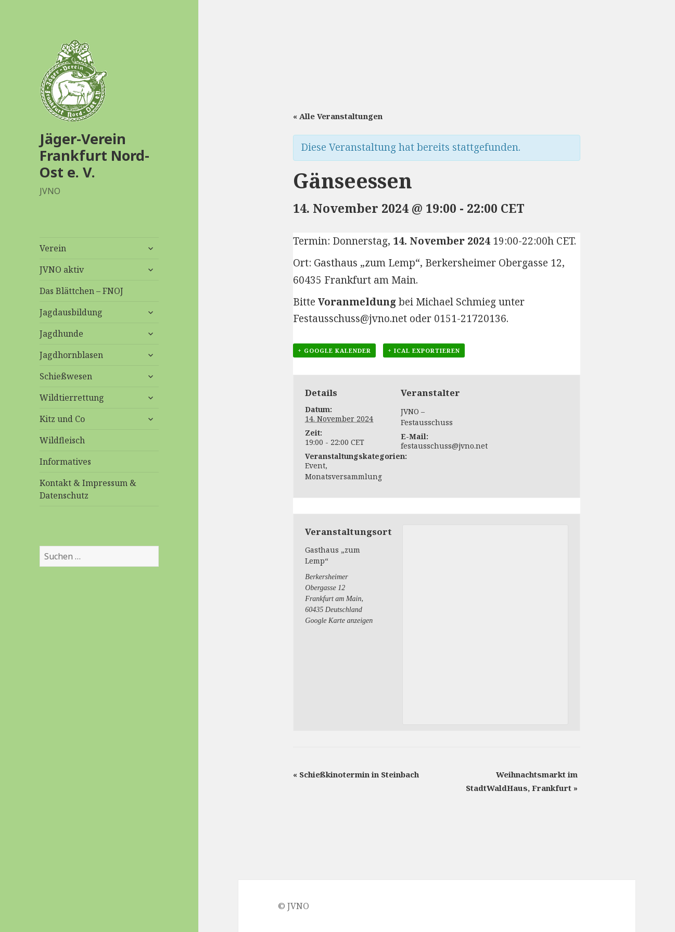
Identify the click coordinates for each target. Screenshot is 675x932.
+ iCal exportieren (424, 350)
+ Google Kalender (334, 350)
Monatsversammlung (343, 476)
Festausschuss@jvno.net (350, 318)
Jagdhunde (61, 333)
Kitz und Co (62, 419)
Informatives (65, 461)
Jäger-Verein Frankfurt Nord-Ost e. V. (94, 155)
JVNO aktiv (62, 269)
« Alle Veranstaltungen (338, 116)
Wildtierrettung (72, 397)
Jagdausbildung (71, 312)
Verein (53, 248)
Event (315, 465)
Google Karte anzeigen (339, 620)
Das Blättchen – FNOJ (81, 291)
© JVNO (293, 906)
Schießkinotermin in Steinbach (356, 774)
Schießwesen (66, 376)
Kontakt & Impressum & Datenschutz (88, 489)
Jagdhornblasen (71, 355)
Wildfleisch (62, 440)
